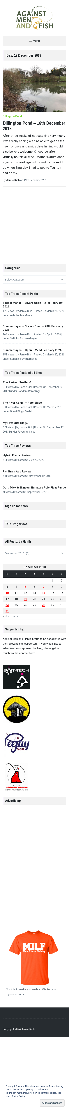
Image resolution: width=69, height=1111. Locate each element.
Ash (12, 315)
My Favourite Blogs (15, 423)
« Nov (6, 616)
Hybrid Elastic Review (17, 455)
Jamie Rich (13, 180)
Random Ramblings (29, 391)
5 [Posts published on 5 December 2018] (25, 587)
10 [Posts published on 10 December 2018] (7, 593)
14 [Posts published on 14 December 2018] (43, 593)
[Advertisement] (34, 228)
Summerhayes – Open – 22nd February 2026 (32, 350)
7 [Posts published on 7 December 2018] (43, 587)
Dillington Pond (12, 116)
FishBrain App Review (17, 471)
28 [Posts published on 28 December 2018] (43, 605)
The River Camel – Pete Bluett (22, 402)
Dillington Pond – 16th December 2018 (34, 126)
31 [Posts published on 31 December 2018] (7, 611)
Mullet (28, 411)
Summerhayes (28, 338)
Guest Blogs (17, 411)
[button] (34, 18)
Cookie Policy (18, 1096)
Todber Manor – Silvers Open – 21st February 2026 (33, 304)
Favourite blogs (26, 431)
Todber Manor (24, 315)
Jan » (15, 616)
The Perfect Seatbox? (17, 382)
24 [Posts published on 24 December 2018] (7, 605)
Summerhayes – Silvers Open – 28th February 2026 (33, 328)
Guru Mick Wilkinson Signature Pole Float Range (34, 487)
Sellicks (14, 338)
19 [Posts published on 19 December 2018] (25, 599)
